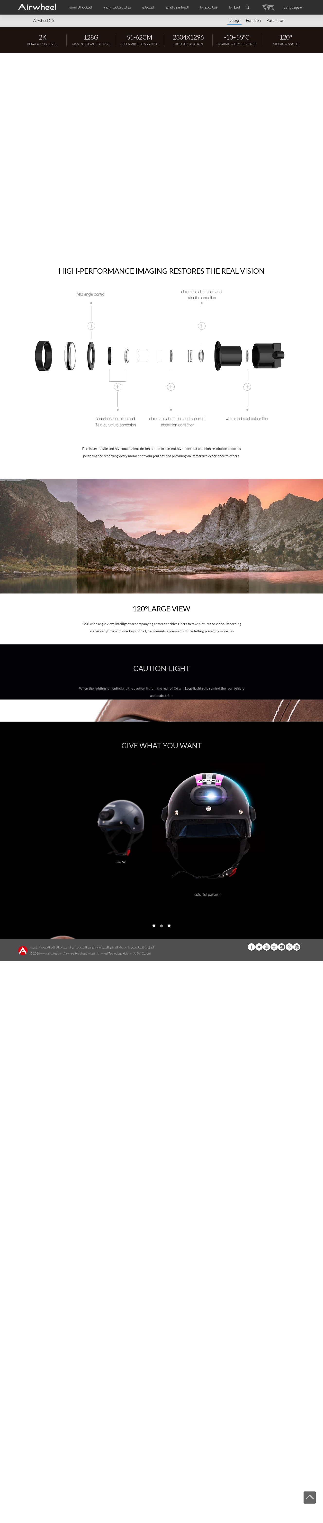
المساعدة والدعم (177, 7)
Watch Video (69, 156)
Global (296, 1508)
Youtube (266, 1508)
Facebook (251, 1508)
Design (234, 20)
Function (253, 20)
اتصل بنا (234, 7)
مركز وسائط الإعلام (62, 1509)
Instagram (281, 1508)
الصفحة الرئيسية (80, 7)
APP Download (35, 156)
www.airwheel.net (51, 1515)
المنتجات (148, 7)
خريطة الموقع (118, 1509)
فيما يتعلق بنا (135, 1509)
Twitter (259, 1508)
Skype (289, 1508)
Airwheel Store (274, 1508)
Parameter (275, 20)
